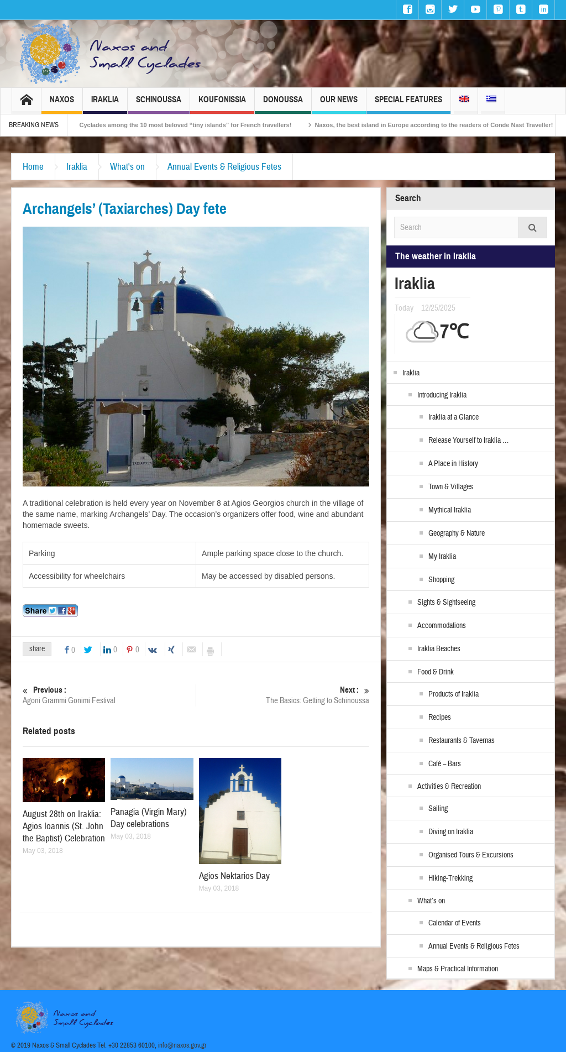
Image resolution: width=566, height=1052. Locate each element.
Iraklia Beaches (438, 649)
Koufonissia (222, 104)
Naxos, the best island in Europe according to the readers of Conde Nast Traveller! (443, 125)
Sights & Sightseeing (446, 603)
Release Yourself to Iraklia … (468, 441)
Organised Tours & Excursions (470, 855)
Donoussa (283, 104)
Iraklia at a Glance (453, 417)
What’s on (431, 901)
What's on (127, 166)
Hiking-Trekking (450, 878)
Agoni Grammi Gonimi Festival (109, 695)
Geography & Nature (456, 533)
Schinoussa (159, 104)
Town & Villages (450, 487)
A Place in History (453, 464)
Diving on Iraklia (450, 832)
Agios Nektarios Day (234, 876)
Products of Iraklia (453, 694)
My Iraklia (442, 557)
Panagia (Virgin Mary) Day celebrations (149, 818)
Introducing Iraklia (442, 395)
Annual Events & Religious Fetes (224, 166)
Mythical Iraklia (449, 510)
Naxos (61, 104)
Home (33, 166)
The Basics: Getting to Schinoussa (282, 695)
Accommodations (441, 626)
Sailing (438, 809)
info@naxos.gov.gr (182, 1045)
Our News (339, 104)
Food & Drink (435, 672)
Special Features (408, 104)
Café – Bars (444, 764)
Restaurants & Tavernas (461, 741)
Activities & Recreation (449, 787)
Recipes (439, 718)
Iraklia (105, 104)
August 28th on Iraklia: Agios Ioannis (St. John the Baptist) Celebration (64, 826)
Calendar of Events (454, 923)
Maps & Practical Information (457, 969)
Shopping (441, 580)
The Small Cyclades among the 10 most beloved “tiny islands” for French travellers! (179, 125)
